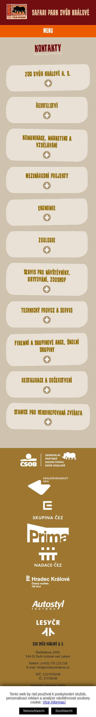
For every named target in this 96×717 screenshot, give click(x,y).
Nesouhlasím (34, 711)
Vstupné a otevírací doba (48, 685)
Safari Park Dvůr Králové (48, 11)
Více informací (54, 702)
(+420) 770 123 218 (53, 663)
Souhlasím (63, 711)
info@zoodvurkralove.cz (53, 667)
